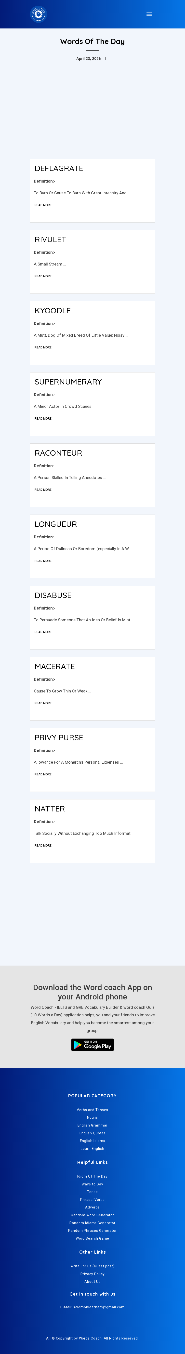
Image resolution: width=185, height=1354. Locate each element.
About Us (92, 1282)
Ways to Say (92, 1184)
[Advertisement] (92, 118)
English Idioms (92, 1141)
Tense (92, 1192)
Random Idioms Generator (92, 1223)
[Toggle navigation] (149, 14)
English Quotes (92, 1133)
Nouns (92, 1117)
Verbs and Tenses (92, 1110)
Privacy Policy (92, 1274)
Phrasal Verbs (92, 1200)
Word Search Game (92, 1238)
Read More (43, 205)
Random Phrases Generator (92, 1231)
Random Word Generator (92, 1215)
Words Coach (90, 1338)
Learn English (92, 1149)
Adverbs (92, 1207)
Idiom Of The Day (92, 1176)
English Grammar (93, 1125)
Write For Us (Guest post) (92, 1266)
